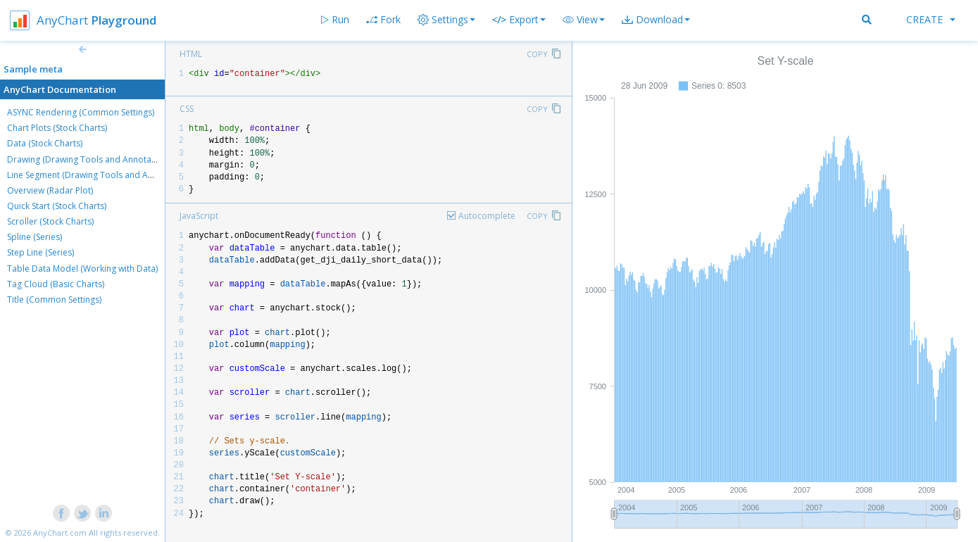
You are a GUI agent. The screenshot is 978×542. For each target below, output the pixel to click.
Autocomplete (486, 216)
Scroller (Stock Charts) (50, 221)
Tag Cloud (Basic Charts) (55, 284)
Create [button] (930, 19)
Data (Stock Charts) (44, 143)
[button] (583, 20)
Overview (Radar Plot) (50, 190)
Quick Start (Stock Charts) (56, 206)
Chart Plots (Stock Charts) (57, 128)
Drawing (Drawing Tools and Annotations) (90, 159)
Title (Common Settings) (54, 299)
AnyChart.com (60, 532)
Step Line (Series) (40, 252)
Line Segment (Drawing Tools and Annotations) (100, 175)
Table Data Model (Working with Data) (82, 269)
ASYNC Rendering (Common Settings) (80, 112)
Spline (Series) (34, 237)
